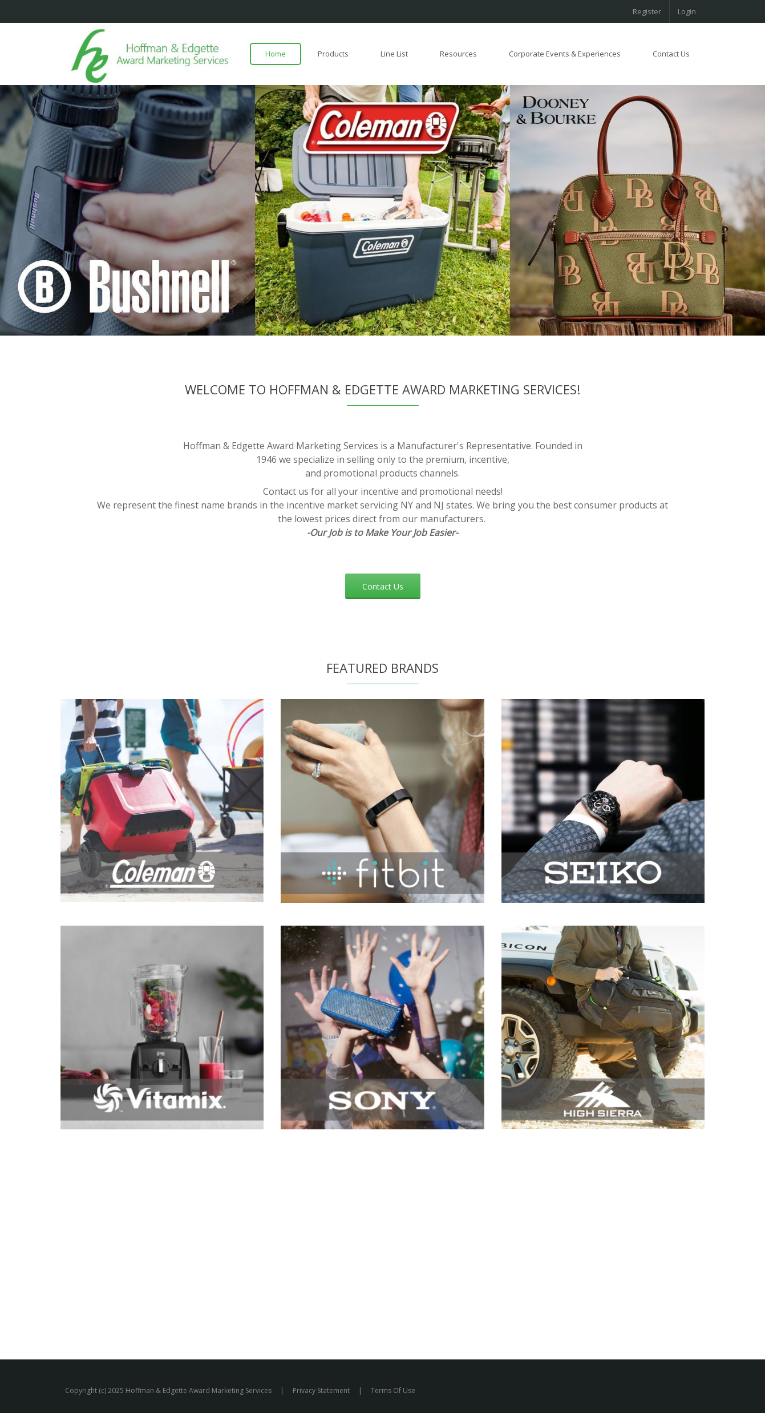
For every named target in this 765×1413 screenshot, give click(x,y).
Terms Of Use (393, 1390)
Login (687, 11)
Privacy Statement (321, 1390)
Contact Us (382, 586)
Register (647, 11)
